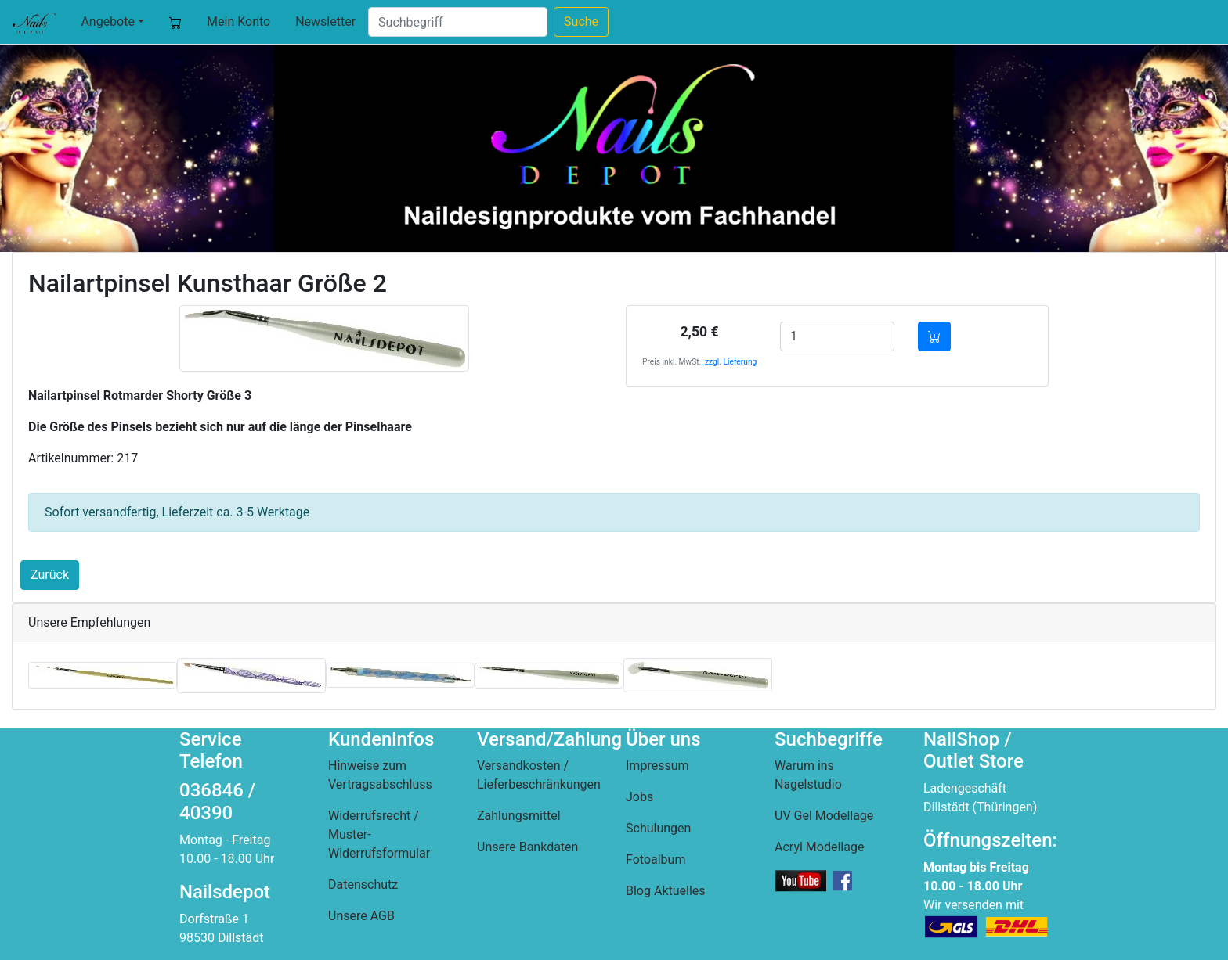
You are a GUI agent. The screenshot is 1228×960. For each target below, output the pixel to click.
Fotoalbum (655, 859)
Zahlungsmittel (519, 815)
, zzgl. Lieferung (729, 362)
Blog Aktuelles (666, 890)
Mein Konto (238, 21)
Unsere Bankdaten (527, 847)
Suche (581, 21)
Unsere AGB (361, 915)
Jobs (639, 796)
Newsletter (325, 21)
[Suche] (457, 22)
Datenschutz (363, 884)
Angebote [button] (108, 21)
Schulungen (658, 828)
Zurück (50, 574)
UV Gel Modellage (824, 815)
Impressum (657, 765)
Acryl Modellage (819, 847)
